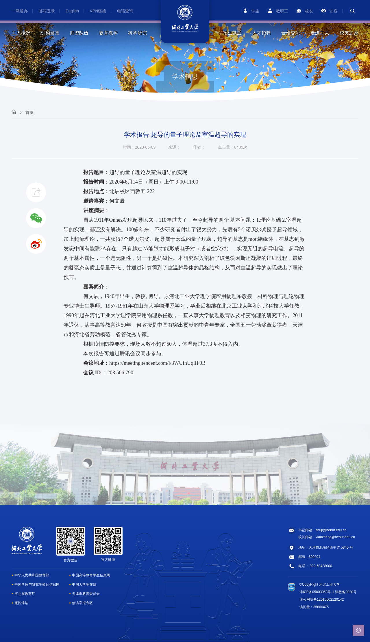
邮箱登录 (47, 11)
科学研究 (137, 32)
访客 (329, 11)
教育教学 (108, 32)
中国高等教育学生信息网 (91, 575)
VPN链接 (98, 11)
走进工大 (319, 32)
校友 (304, 11)
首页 (29, 112)
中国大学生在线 (84, 584)
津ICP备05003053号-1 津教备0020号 (328, 592)
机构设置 (50, 32)
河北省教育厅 (24, 594)
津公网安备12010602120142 (321, 599)
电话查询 (125, 11)
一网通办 (20, 11)
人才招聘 (261, 32)
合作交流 (290, 32)
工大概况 (21, 32)
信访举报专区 (82, 603)
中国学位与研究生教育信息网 (37, 584)
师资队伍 (79, 32)
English (72, 11)
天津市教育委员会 (86, 594)
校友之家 (349, 32)
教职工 (277, 11)
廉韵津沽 (21, 603)
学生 (250, 11)
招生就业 (232, 32)
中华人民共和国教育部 (31, 575)
